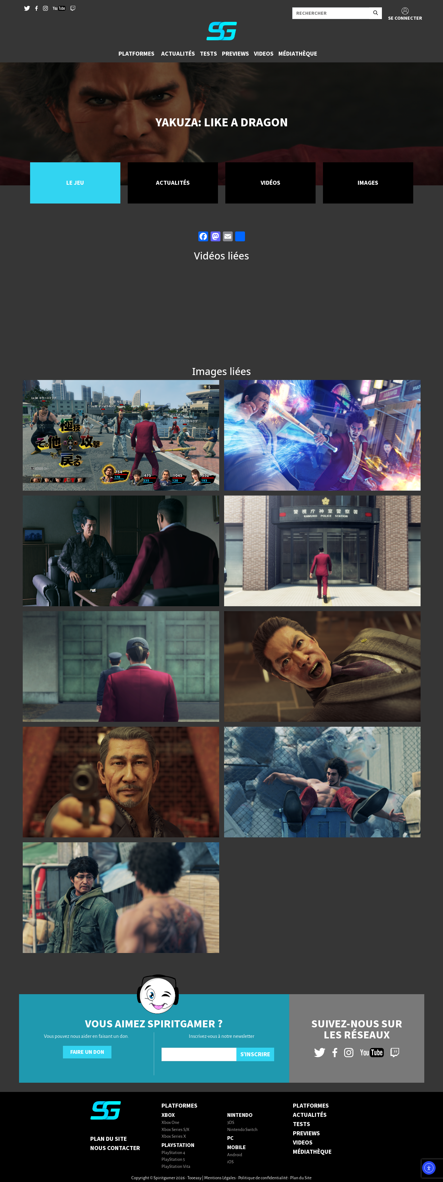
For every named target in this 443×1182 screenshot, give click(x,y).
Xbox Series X (173, 1136)
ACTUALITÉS (310, 1115)
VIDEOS (303, 1142)
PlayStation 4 (173, 1153)
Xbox (168, 1115)
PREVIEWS (306, 1133)
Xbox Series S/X (175, 1130)
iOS (230, 1162)
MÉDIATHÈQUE (312, 1152)
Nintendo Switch (242, 1130)
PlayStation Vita (175, 1166)
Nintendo (240, 1115)
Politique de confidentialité (263, 1178)
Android (234, 1155)
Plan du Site (108, 1139)
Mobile (236, 1147)
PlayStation (177, 1145)
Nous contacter (115, 1148)
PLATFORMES (311, 1105)
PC (230, 1138)
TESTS (301, 1124)
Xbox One (170, 1123)
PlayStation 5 (173, 1159)
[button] (137, 54)
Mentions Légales (220, 1178)
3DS (230, 1123)
